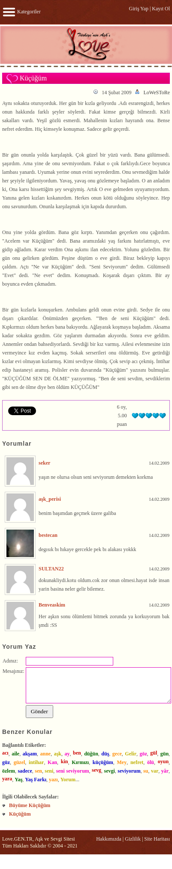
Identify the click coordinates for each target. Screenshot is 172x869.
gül (153, 753)
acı (5, 753)
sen (38, 771)
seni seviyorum (72, 771)
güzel (19, 762)
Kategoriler (21, 12)
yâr (165, 771)
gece (117, 754)
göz (143, 754)
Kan (52, 762)
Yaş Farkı (35, 780)
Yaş (18, 780)
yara (7, 779)
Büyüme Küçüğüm (29, 805)
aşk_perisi (50, 499)
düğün (91, 754)
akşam (30, 754)
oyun (163, 761)
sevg (96, 770)
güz (6, 762)
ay (66, 754)
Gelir (130, 754)
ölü (150, 762)
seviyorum (129, 771)
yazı (53, 780)
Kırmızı (80, 762)
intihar (36, 762)
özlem (8, 771)
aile (15, 754)
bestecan (48, 535)
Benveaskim (52, 605)
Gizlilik (133, 839)
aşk (57, 754)
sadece (25, 771)
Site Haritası (157, 839)
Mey (122, 762)
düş (105, 754)
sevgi (109, 771)
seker (44, 463)
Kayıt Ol (161, 9)
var (154, 771)
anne (45, 754)
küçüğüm (103, 762)
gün (164, 754)
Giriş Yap (138, 9)
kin (64, 761)
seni (49, 771)
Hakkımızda (108, 839)
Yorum (67, 780)
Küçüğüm (20, 814)
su (145, 771)
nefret (136, 762)
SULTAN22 (51, 569)
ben (77, 753)
